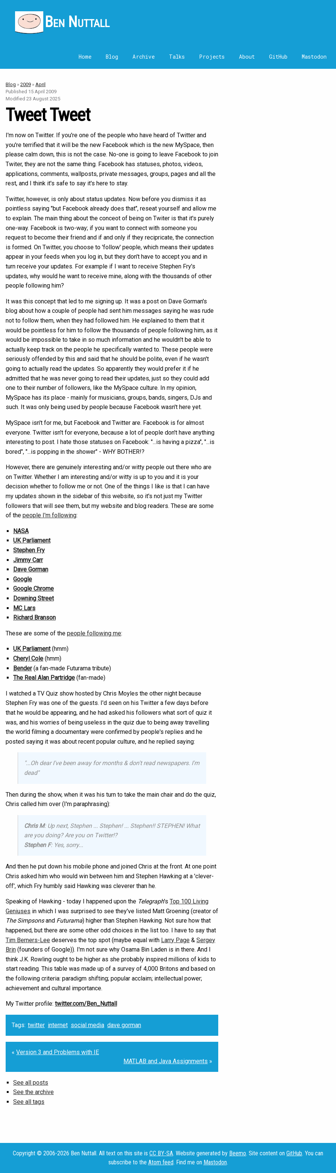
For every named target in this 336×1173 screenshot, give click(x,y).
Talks (177, 56)
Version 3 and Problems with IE (57, 1052)
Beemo (237, 1153)
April (40, 84)
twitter (36, 1025)
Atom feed (160, 1162)
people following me (94, 633)
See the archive (33, 1092)
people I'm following (49, 515)
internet (58, 1025)
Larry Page (175, 940)
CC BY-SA (161, 1153)
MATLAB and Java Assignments (165, 1061)
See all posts (30, 1082)
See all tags (28, 1101)
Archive (143, 56)
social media (87, 1025)
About (247, 56)
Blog (112, 56)
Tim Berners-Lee (28, 940)
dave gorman (124, 1025)
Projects (212, 56)
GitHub (278, 56)
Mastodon (314, 56)
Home (85, 56)
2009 (25, 84)
